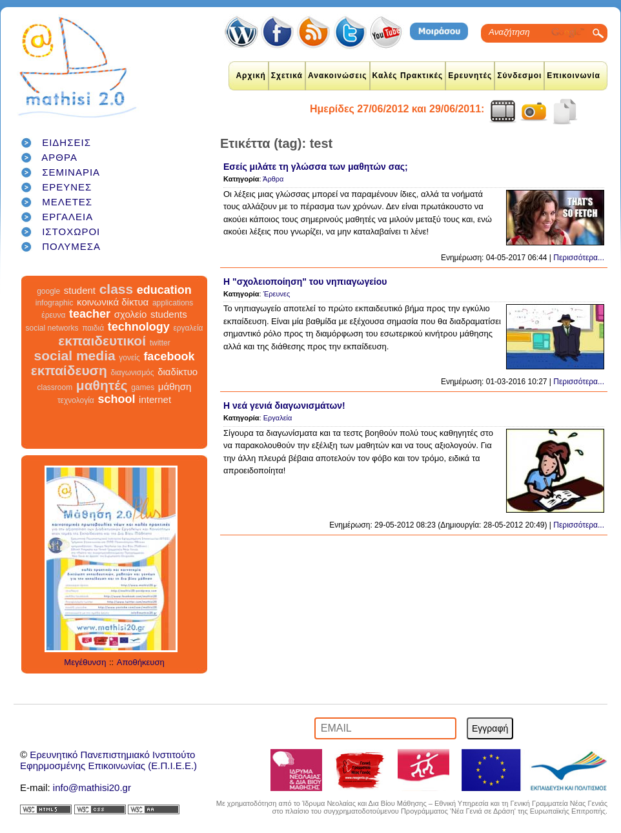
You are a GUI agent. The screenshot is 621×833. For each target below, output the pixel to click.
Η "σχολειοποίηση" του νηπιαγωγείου (305, 281)
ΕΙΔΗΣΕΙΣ (66, 142)
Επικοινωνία (573, 75)
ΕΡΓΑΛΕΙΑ (67, 216)
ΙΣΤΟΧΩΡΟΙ (71, 231)
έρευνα (53, 315)
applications (172, 303)
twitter (160, 343)
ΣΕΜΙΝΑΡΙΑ (71, 172)
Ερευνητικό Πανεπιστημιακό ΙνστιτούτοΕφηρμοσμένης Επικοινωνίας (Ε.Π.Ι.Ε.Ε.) (108, 760)
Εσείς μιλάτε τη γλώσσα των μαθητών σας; (315, 166)
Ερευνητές (470, 75)
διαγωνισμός (132, 372)
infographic (55, 303)
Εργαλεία (277, 418)
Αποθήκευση (141, 662)
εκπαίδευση (69, 370)
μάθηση (175, 386)
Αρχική (250, 75)
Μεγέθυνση (85, 662)
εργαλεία (188, 328)
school (116, 399)
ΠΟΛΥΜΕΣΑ (71, 246)
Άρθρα (273, 179)
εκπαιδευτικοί (102, 340)
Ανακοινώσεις (337, 75)
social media (75, 355)
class (116, 289)
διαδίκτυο (178, 371)
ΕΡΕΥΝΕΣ (67, 186)
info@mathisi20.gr (92, 787)
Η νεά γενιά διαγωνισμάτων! (284, 405)
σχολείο (130, 314)
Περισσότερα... (578, 257)
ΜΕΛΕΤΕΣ (67, 201)
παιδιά (93, 328)
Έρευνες (276, 294)
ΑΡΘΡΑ (59, 157)
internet (155, 399)
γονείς (129, 358)
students (168, 314)
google (48, 291)
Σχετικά (287, 75)
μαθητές (102, 385)
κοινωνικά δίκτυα (112, 302)
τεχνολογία (75, 400)
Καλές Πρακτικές (407, 75)
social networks (52, 328)
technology (139, 327)
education (164, 290)
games (142, 387)
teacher (89, 314)
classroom (55, 387)
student (80, 290)
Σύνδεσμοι (519, 75)
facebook (168, 356)
